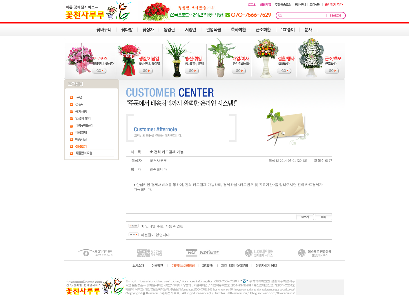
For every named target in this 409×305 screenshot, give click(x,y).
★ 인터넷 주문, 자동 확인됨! (163, 226)
